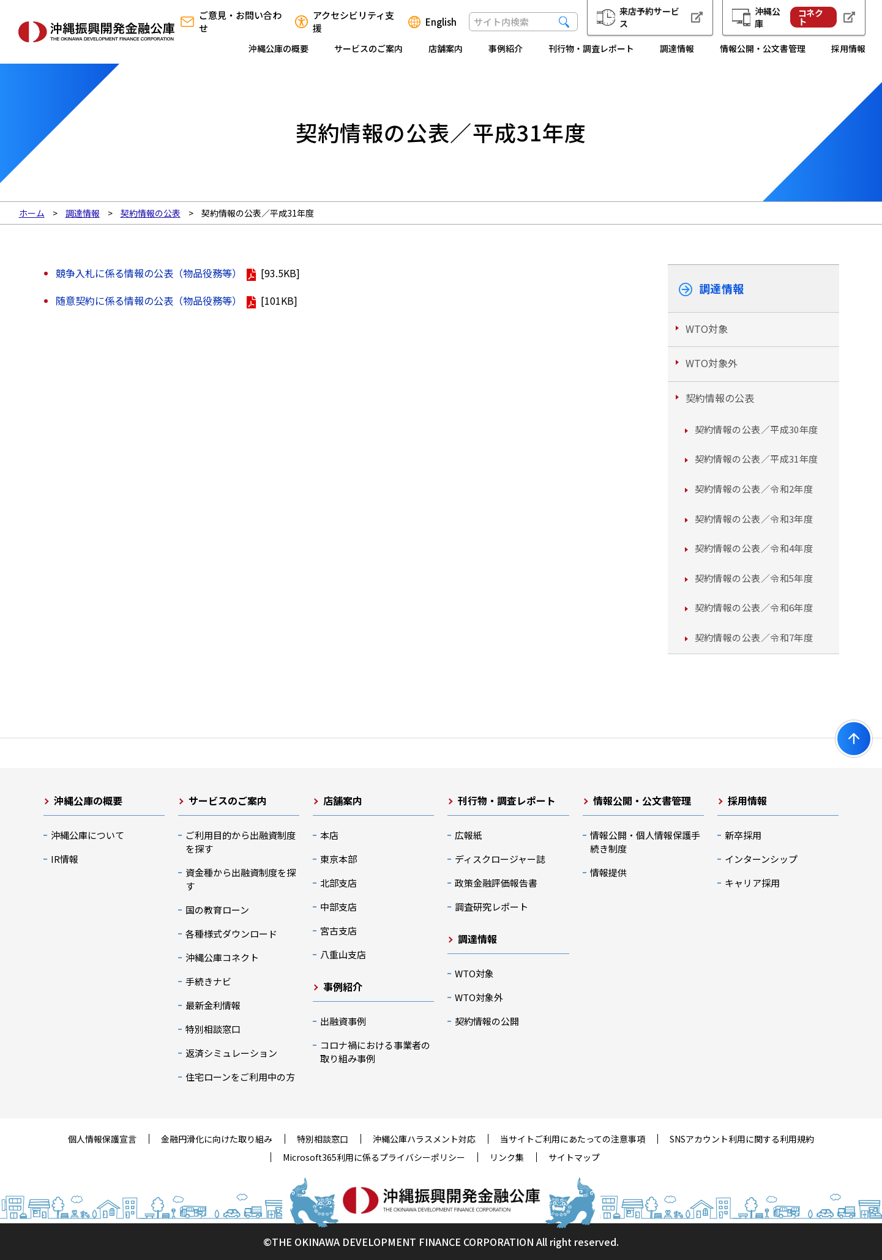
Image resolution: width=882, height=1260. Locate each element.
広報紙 (468, 835)
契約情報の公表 (720, 397)
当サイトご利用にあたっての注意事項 (572, 1139)
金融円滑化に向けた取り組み (216, 1139)
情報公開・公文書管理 (762, 48)
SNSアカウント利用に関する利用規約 (742, 1139)
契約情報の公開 (487, 1021)
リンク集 (507, 1157)
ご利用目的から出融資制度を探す (240, 842)
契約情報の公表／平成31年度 (756, 458)
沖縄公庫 (796, 17)
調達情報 (677, 48)
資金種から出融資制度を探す (240, 879)
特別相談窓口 (213, 1029)
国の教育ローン (217, 909)
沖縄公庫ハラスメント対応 (424, 1139)
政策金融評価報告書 (496, 882)
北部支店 (338, 882)
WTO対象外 (712, 363)
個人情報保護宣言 (102, 1139)
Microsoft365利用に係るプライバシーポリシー (374, 1157)
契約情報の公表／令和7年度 (754, 637)
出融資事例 (343, 1021)
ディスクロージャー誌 (500, 858)
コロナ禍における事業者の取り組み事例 (375, 1051)
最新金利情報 (213, 1005)
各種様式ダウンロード (231, 933)
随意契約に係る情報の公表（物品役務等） (149, 300)
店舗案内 (445, 48)
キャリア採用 (752, 882)
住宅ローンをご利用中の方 (240, 1076)
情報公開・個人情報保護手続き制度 (645, 842)
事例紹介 (505, 48)
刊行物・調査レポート (591, 48)
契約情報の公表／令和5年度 (754, 578)
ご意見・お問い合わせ (240, 21)
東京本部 (338, 858)
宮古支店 (338, 930)
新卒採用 (743, 835)
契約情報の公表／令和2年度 (754, 488)
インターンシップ (761, 858)
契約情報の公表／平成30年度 (756, 429)
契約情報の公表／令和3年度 (754, 518)
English (441, 22)
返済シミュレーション (231, 1052)
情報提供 (608, 872)
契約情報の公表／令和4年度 (754, 548)
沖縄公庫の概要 (278, 48)
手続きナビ (208, 981)
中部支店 (338, 906)
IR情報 (64, 858)
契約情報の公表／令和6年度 (754, 607)
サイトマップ (574, 1157)
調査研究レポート (491, 906)
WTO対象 (707, 328)
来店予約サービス (649, 17)
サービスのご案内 (368, 48)
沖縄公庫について (87, 835)
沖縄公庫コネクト (222, 957)
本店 (329, 835)
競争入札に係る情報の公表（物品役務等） (149, 273)
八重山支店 (343, 954)
